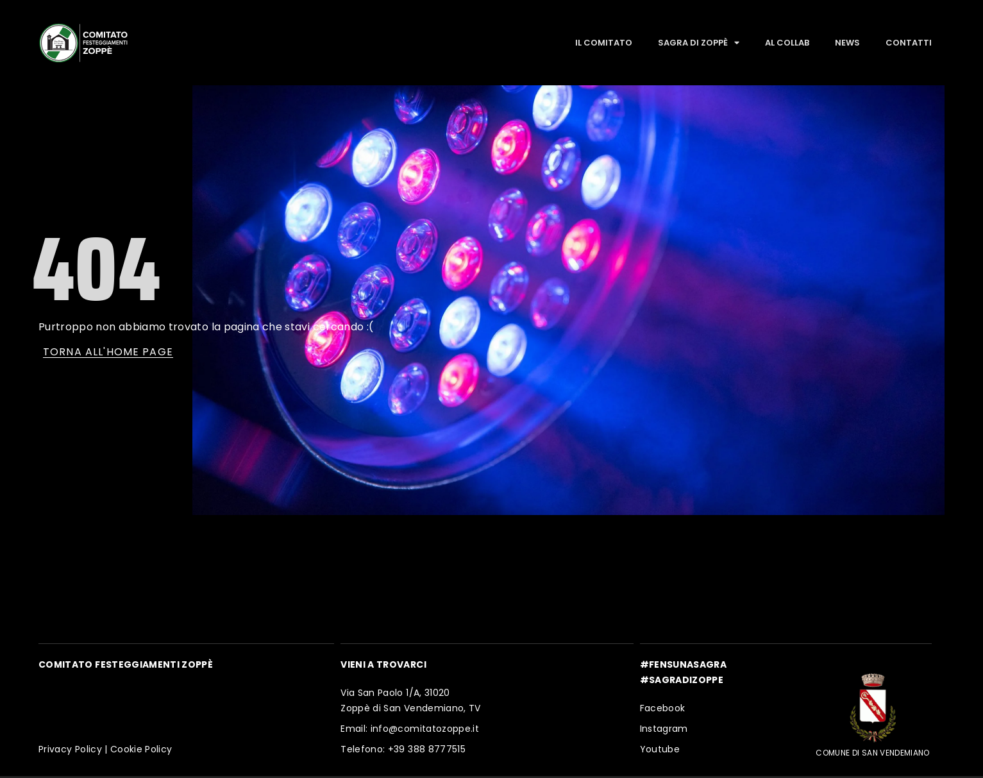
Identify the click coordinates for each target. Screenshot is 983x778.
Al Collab (787, 43)
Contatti (909, 43)
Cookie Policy (141, 749)
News (847, 43)
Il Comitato (603, 43)
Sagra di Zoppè (698, 42)
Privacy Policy (70, 749)
